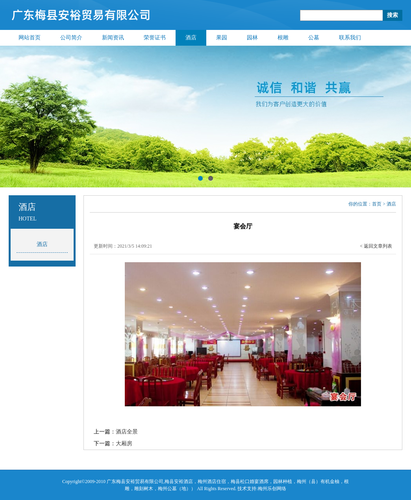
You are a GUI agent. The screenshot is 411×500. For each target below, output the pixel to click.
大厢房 (124, 443)
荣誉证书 (155, 38)
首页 (376, 204)
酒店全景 (127, 432)
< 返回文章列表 (376, 246)
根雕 (283, 38)
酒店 (190, 38)
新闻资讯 (113, 38)
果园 (221, 38)
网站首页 (30, 38)
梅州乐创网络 (272, 488)
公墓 (313, 38)
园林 (252, 38)
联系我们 (350, 38)
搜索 (392, 15)
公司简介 (71, 38)
